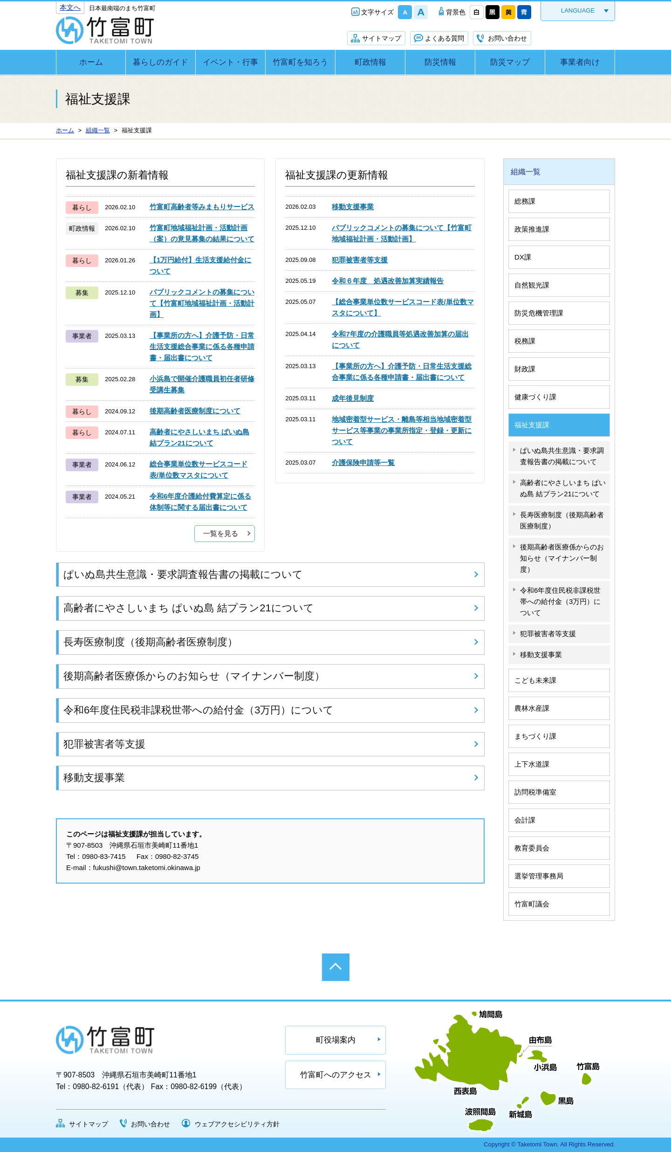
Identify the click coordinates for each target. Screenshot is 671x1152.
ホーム (91, 62)
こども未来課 (535, 680)
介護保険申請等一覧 (363, 462)
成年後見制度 (353, 398)
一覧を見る (220, 533)
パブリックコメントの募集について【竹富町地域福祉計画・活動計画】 (202, 303)
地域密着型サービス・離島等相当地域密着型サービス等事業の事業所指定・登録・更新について (402, 430)
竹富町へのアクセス (335, 1074)
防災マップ (510, 62)
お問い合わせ (507, 38)
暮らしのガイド (160, 62)
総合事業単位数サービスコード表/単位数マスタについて (198, 469)
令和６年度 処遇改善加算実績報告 (388, 281)
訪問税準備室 (535, 792)
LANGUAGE (578, 10)
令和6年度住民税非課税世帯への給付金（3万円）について (198, 710)
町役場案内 (336, 1039)
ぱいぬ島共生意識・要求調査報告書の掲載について (183, 574)
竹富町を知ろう (300, 62)
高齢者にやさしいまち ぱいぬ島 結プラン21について (199, 437)
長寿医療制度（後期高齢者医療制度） (150, 642)
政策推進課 (531, 229)
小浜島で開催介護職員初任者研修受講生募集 (202, 384)
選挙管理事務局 (538, 876)
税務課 (524, 341)
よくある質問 (444, 38)
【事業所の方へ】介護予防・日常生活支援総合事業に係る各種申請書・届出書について (202, 346)
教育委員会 (531, 848)
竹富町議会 (531, 904)
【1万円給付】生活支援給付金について (200, 265)
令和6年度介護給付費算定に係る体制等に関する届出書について (200, 501)
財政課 (524, 369)
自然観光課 (531, 285)
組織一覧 (526, 172)
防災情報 (440, 62)
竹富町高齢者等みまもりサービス (202, 207)
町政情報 (370, 62)
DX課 (522, 257)
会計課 (524, 820)
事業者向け (580, 62)
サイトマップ (381, 38)
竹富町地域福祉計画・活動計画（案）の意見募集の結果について (202, 233)
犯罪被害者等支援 (360, 260)
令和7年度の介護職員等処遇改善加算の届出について (400, 339)
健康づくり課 (535, 397)
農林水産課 (531, 708)
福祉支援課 (531, 425)
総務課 (524, 201)
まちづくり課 (535, 736)
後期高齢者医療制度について (195, 411)
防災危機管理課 (538, 313)
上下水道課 (531, 764)
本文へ (70, 7)
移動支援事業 (353, 207)
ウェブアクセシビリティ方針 (237, 1124)
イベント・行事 (230, 62)
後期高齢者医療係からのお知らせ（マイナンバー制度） (194, 676)
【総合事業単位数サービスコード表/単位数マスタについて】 (402, 307)
